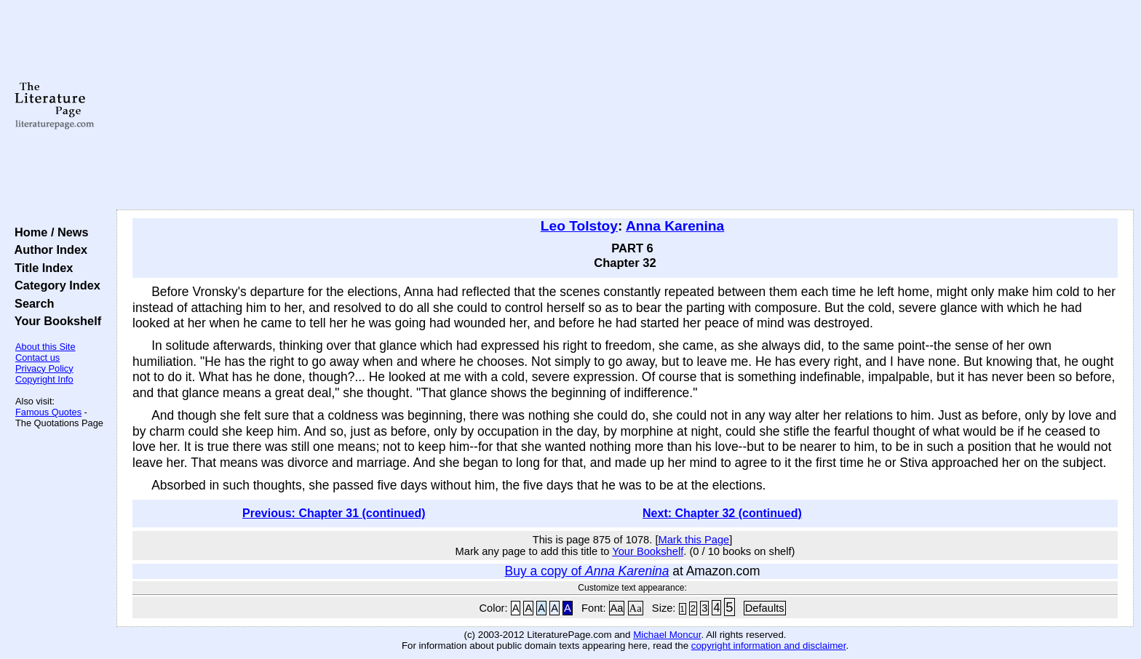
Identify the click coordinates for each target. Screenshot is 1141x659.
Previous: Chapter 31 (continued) (334, 513)
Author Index (47, 249)
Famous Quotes (48, 412)
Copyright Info (44, 379)
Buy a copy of (587, 571)
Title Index (40, 267)
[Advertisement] (625, 105)
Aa (617, 608)
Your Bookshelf (54, 320)
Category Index (54, 285)
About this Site (45, 346)
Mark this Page (693, 540)
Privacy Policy (44, 368)
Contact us (37, 357)
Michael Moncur (667, 634)
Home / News (48, 232)
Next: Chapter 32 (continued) (722, 513)
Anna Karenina (675, 225)
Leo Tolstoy (579, 225)
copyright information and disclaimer (768, 645)
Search (31, 303)
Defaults (764, 608)
